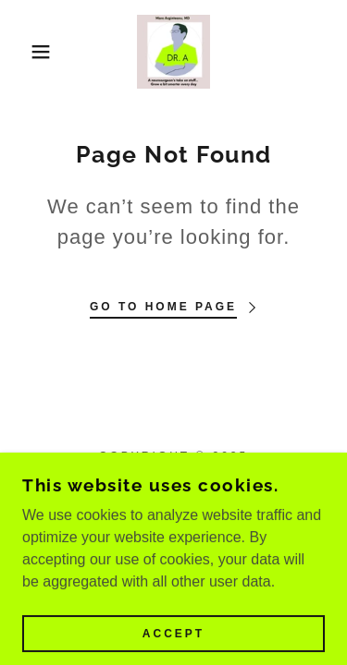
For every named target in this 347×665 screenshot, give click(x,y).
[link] (174, 52)
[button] (27, 51)
